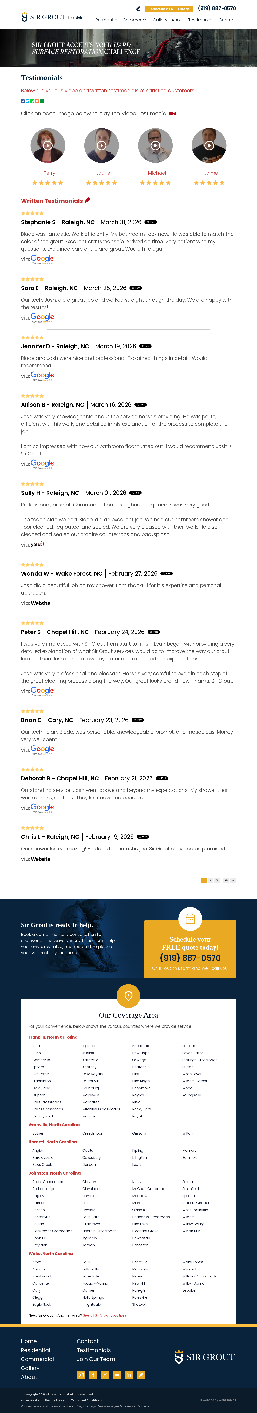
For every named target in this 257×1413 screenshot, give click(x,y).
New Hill (138, 1283)
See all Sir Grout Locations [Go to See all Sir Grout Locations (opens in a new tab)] (105, 1315)
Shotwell (139, 1304)
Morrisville (140, 1269)
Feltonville (90, 1269)
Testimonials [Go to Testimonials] (201, 20)
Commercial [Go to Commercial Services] (136, 20)
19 (226, 880)
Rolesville (139, 1297)
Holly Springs (93, 1297)
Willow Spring (193, 1283)
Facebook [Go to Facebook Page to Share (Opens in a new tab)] (23, 101)
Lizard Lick (140, 1262)
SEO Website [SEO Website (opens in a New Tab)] (205, 1400)
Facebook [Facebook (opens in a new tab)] (93, 1375)
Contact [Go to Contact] (227, 20)
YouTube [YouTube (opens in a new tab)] (117, 1375)
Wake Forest (192, 1262)
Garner (88, 1290)
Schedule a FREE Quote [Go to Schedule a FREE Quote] (168, 8)
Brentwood (41, 1276)
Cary (36, 1290)
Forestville (90, 1276)
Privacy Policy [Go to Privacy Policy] (55, 1400)
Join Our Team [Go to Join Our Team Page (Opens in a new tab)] (96, 1359)
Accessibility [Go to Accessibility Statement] (30, 1400)
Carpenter (41, 1283)
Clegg (37, 1297)
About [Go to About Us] (178, 20)
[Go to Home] (55, 16)
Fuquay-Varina (95, 1283)
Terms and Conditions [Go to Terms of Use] (86, 1400)
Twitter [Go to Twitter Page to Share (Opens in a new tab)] (27, 101)
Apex (36, 1262)
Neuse (137, 1276)
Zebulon (189, 1290)
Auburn (38, 1269)
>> (232, 880)
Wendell (189, 1269)
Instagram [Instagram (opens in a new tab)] (81, 1375)
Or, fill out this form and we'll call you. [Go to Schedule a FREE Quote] (190, 968)
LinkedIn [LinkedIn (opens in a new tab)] (129, 1375)
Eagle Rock (41, 1304)
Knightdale (91, 1304)
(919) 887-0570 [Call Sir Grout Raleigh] (217, 8)
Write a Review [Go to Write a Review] (138, 8)
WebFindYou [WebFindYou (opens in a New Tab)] (227, 1400)
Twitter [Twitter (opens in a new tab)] (105, 1375)
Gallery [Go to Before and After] (160, 20)
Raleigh (138, 1290)
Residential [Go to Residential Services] (107, 20)
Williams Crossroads (199, 1276)
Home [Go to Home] (29, 1341)
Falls (86, 1262)
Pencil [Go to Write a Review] (87, 200)
